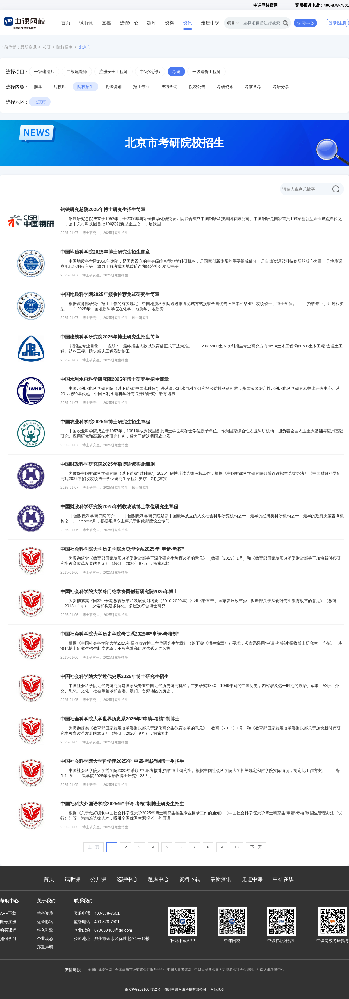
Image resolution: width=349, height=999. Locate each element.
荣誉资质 (45, 913)
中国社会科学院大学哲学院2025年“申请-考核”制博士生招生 (122, 761)
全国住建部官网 (100, 970)
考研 (46, 47)
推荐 (38, 86)
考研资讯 (225, 86)
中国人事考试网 (179, 970)
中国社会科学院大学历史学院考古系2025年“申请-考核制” (119, 633)
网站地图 (217, 989)
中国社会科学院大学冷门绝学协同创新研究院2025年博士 (119, 591)
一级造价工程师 (206, 71)
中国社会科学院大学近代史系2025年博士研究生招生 (114, 676)
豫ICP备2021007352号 (143, 989)
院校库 (60, 86)
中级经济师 (150, 71)
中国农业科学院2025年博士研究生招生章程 (105, 421)
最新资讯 (28, 47)
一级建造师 (44, 71)
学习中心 (305, 23)
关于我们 (46, 900)
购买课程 (8, 930)
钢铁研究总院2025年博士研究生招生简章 (102, 209)
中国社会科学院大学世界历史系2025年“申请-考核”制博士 (119, 718)
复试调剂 (113, 86)
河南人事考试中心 (270, 970)
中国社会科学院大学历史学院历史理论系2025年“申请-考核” (122, 549)
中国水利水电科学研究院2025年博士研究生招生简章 (114, 379)
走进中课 (210, 22)
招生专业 (141, 86)
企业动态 (45, 938)
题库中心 (158, 879)
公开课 (98, 879)
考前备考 (253, 86)
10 (236, 847)
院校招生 (64, 47)
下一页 (256, 847)
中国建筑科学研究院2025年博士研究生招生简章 (109, 336)
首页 (65, 22)
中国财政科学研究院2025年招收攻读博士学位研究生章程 (119, 506)
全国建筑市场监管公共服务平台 (139, 970)
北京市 (85, 47)
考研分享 (281, 86)
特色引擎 (45, 930)
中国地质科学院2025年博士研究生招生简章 (105, 251)
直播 (106, 22)
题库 (151, 22)
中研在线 (283, 879)
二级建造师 (77, 71)
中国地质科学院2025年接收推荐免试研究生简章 (109, 294)
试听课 (86, 22)
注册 (342, 23)
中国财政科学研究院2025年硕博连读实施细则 (107, 464)
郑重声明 (45, 947)
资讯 (187, 22)
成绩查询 (169, 86)
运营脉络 (45, 921)
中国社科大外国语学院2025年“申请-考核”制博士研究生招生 (122, 803)
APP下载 (8, 913)
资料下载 (189, 879)
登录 (333, 23)
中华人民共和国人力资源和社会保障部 (224, 970)
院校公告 (197, 86)
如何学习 (8, 938)
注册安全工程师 (113, 71)
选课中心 (129, 22)
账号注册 (8, 921)
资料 (169, 22)
